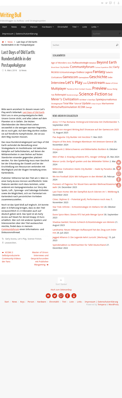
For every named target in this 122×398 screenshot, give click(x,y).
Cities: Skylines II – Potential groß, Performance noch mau (81, 199)
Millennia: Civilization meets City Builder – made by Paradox (82, 168)
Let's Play (22, 238)
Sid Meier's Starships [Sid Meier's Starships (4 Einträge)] (87, 99)
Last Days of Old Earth (33, 112)
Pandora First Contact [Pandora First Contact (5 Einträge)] (76, 89)
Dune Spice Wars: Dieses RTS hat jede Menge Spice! (78, 214)
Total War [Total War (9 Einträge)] (68, 103)
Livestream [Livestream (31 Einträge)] (96, 82)
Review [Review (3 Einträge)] (109, 89)
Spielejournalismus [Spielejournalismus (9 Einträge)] (106, 99)
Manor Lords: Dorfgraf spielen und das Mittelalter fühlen (81, 161)
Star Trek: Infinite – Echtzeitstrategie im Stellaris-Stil (78, 206)
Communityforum (10, 229)
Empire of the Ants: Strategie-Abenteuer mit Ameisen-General (83, 141)
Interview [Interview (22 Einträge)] (58, 82)
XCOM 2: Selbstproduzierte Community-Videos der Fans (11, 257)
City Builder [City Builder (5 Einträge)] (64, 67)
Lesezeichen (10, 242)
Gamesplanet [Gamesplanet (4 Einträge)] (84, 77)
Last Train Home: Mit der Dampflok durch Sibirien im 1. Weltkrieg (85, 191)
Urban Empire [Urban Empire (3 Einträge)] (96, 104)
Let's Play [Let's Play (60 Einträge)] (73, 82)
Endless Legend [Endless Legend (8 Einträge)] (84, 72)
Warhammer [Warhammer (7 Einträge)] (108, 103)
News (10, 42)
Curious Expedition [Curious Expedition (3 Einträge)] (101, 67)
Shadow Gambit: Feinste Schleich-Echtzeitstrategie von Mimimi (84, 222)
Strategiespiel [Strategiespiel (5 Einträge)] (57, 103)
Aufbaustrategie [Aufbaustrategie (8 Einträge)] (80, 62)
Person (31, 301)
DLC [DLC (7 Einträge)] (111, 67)
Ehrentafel (54, 301)
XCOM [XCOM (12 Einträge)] (81, 107)
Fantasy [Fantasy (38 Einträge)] (99, 71)
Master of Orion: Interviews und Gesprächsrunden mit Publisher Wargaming (40, 258)
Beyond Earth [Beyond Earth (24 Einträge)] (107, 62)
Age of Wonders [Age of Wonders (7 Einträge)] (59, 62)
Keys (22, 301)
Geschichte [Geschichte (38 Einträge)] (98, 76)
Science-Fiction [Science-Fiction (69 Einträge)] (93, 94)
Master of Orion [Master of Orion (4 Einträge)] (111, 83)
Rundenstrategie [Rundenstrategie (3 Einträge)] (72, 95)
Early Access (11, 238)
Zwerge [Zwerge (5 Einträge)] (89, 107)
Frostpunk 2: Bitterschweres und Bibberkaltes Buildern (80, 149)
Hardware (41, 301)
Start (7, 301)
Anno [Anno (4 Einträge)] (70, 63)
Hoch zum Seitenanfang (61, 289)
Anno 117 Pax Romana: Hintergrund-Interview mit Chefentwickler (85, 121)
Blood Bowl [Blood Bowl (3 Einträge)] (55, 67)
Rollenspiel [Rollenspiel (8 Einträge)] (60, 94)
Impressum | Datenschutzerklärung (101, 301)
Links (79, 301)
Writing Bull (10, 15)
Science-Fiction (34, 238)
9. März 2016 (11, 70)
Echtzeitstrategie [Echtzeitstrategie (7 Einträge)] (67, 72)
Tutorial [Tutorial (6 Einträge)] (77, 103)
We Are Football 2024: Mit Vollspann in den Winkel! (78, 176)
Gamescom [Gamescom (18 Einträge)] (70, 77)
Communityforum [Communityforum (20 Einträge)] (82, 67)
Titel (64, 301)
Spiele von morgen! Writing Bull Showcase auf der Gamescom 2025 (86, 129)
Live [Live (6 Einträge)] (85, 83)
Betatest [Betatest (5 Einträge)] (92, 62)
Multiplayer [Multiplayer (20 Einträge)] (58, 88)
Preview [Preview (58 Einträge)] (99, 88)
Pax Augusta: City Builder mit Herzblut (71, 137)
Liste (71, 301)
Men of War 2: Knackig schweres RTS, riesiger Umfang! (79, 156)
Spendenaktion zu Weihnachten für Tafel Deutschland (79, 244)
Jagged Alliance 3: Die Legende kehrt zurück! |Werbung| (80, 237)
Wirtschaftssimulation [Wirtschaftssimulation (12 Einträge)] (64, 107)
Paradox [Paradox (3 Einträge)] (89, 89)
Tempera (102, 304)
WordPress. (114, 304)
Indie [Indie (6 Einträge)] (110, 77)
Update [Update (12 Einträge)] (86, 103)
